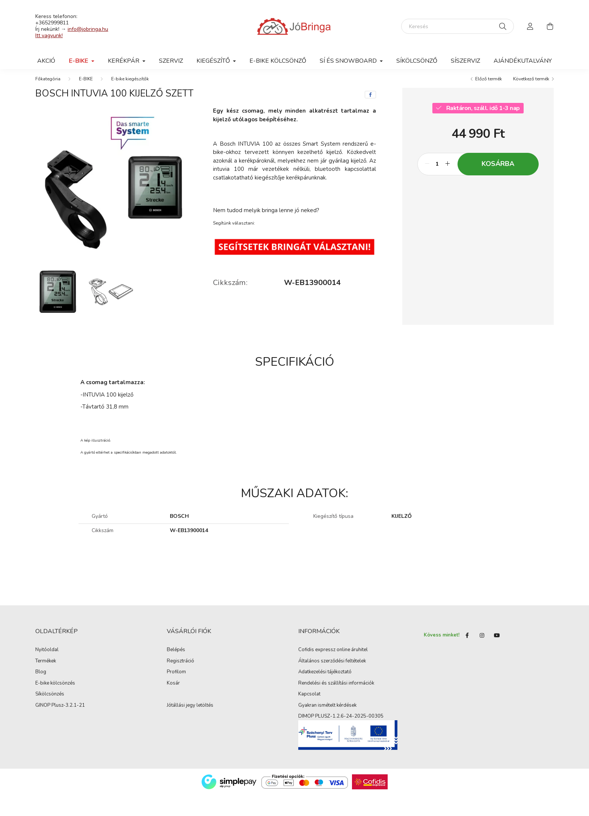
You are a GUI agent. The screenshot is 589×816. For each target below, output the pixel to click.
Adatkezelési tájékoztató (325, 677)
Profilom (176, 677)
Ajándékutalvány (523, 61)
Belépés (176, 655)
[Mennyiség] (437, 169)
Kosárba (498, 168)
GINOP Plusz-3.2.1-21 (60, 710)
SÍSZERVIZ (465, 61)
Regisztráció (180, 666)
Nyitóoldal (47, 655)
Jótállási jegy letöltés (190, 710)
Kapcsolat (309, 699)
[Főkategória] (47, 84)
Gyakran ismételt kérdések (327, 710)
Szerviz (171, 61)
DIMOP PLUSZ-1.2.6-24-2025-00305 (341, 721)
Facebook (466, 640)
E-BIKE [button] (79, 61)
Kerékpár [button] (124, 61)
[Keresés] (457, 26)
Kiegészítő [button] (213, 61)
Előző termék (488, 84)
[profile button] (530, 26)
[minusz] (427, 169)
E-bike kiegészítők (130, 84)
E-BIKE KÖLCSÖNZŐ (277, 61)
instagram (481, 640)
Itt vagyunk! (49, 35)
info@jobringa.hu (88, 29)
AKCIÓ (46, 61)
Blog (40, 677)
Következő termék (531, 84)
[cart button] (549, 26)
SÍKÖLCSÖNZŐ (416, 61)
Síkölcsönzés (49, 699)
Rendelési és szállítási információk (336, 688)
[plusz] (447, 169)
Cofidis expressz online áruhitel (333, 655)
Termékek (45, 666)
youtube (496, 640)
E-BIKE (86, 84)
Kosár (173, 688)
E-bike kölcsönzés (55, 688)
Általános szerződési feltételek (332, 666)
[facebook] (370, 99)
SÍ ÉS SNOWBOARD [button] (349, 61)
